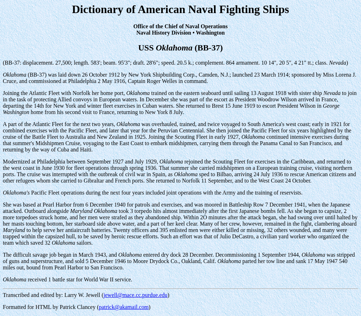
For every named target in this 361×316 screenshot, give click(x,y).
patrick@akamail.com (123, 307)
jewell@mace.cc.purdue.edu (135, 295)
